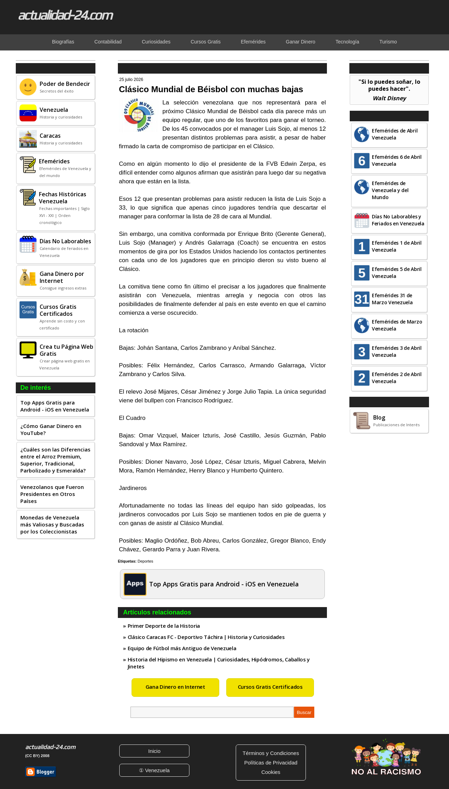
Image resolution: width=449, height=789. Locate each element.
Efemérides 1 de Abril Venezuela (397, 246)
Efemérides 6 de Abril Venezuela (397, 160)
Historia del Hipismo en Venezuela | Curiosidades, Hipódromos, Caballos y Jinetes (219, 663)
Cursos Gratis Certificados (270, 686)
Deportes (145, 561)
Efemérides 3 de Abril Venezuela (397, 351)
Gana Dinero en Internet (175, 686)
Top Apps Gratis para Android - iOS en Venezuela (54, 406)
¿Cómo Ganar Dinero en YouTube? (50, 429)
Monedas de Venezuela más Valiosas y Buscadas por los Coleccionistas (52, 524)
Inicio (154, 751)
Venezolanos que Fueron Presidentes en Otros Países (52, 493)
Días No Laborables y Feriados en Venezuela (398, 220)
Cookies (270, 772)
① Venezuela (154, 770)
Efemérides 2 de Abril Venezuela (397, 378)
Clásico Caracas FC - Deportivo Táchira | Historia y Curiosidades (206, 636)
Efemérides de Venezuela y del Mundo (390, 190)
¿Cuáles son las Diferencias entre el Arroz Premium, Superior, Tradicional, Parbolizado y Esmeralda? (55, 460)
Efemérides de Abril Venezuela (394, 134)
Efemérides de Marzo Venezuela (397, 325)
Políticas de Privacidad (270, 763)
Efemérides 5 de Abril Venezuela (397, 272)
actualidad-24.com (65, 14)
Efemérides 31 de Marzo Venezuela (392, 299)
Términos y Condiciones (271, 753)
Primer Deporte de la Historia (164, 625)
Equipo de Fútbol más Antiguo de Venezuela (182, 648)
